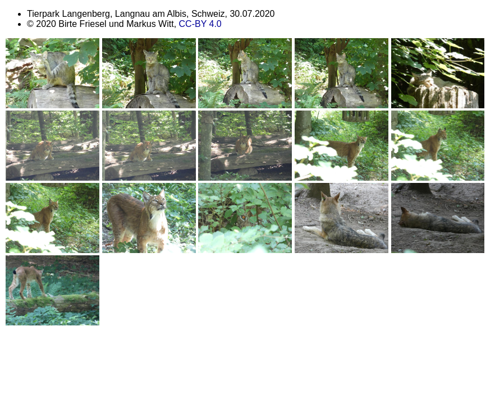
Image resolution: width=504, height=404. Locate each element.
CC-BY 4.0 (200, 24)
